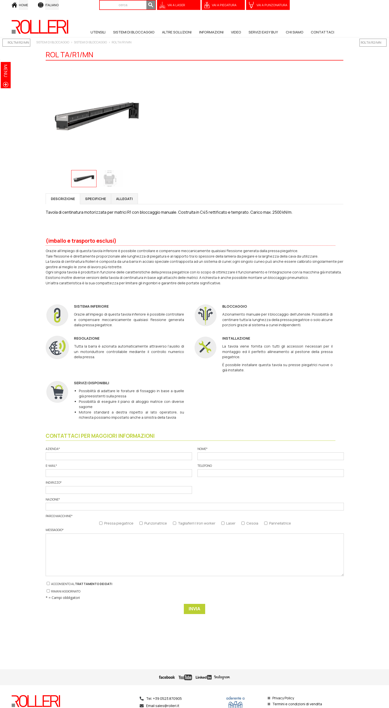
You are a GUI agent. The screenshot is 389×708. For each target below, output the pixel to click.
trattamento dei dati (93, 584)
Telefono (270, 470)
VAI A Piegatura (224, 5)
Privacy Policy (283, 698)
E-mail (119, 470)
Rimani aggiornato (63, 591)
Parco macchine (59, 516)
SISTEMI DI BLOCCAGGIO (52, 42)
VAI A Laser (176, 5)
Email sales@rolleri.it (162, 705)
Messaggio (194, 552)
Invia (194, 608)
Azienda (119, 453)
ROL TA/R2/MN (371, 42)
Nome (270, 453)
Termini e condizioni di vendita (297, 704)
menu (6, 70)
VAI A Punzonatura (272, 5)
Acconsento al (79, 584)
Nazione (194, 504)
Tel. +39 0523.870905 (164, 698)
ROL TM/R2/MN (18, 42)
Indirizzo (119, 487)
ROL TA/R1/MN (121, 42)
